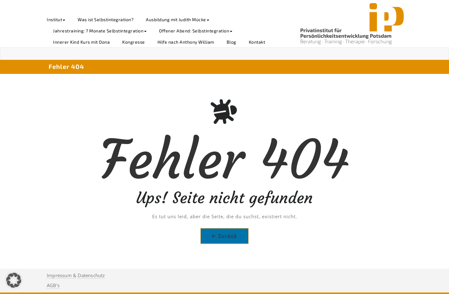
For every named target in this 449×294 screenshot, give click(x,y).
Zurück (227, 236)
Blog (231, 42)
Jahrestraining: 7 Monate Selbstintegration (100, 30)
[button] (13, 280)
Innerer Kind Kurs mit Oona (81, 42)
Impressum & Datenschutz (76, 275)
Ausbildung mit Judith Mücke (177, 19)
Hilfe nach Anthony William (185, 42)
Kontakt (257, 42)
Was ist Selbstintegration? (105, 19)
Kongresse (133, 42)
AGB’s (53, 285)
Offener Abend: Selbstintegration (195, 30)
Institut (56, 19)
